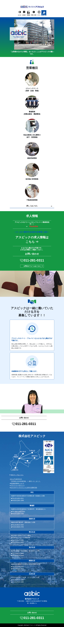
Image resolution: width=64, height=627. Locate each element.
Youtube (33, 226)
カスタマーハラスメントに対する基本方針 (24, 487)
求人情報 (44, 15)
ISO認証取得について (17, 483)
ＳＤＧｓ (39, 15)
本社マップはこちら (17, 475)
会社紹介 (24, 15)
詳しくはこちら (32, 206)
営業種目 (28, 15)
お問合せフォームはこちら (32, 266)
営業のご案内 (33, 15)
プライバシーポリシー (18, 485)
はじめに (19, 15)
